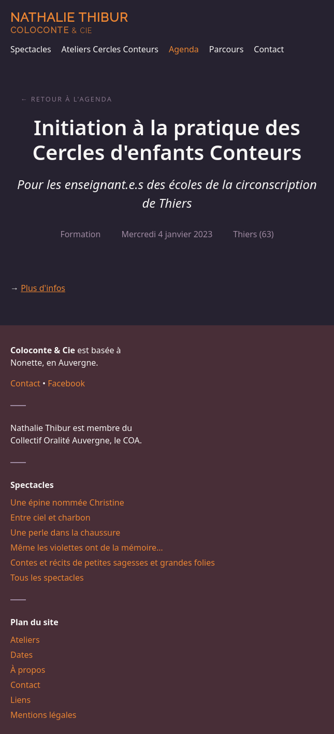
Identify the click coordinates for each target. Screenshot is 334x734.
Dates (21, 654)
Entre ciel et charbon (50, 517)
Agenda (184, 49)
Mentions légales (43, 715)
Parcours (226, 49)
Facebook (66, 383)
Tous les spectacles (47, 577)
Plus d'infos (43, 288)
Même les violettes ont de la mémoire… (86, 547)
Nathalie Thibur (69, 22)
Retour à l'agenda (71, 99)
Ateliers (25, 639)
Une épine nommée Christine (67, 502)
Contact (269, 49)
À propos (27, 669)
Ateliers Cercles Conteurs (110, 49)
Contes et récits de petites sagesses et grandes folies (112, 562)
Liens (20, 700)
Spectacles (30, 49)
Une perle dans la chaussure (65, 532)
